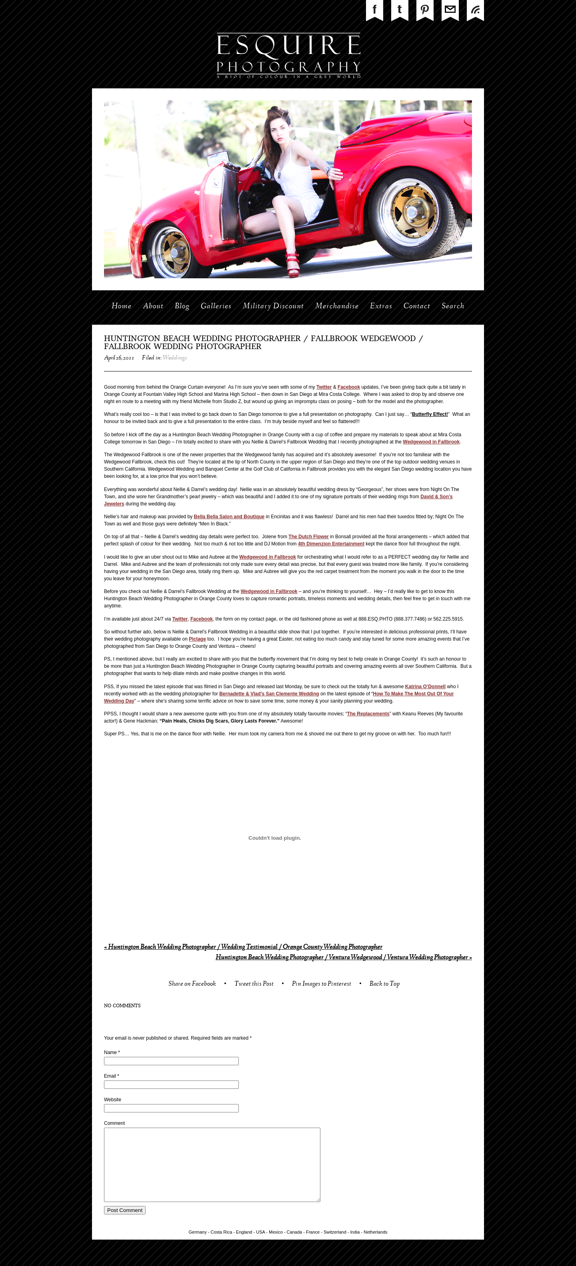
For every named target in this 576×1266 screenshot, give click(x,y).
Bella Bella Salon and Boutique (229, 516)
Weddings (175, 358)
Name (110, 1052)
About (153, 307)
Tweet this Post (254, 984)
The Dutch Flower (308, 536)
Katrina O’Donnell (425, 686)
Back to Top (385, 984)
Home (122, 307)
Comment (114, 1123)
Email (110, 1076)
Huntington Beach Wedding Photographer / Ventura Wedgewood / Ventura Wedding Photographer (344, 957)
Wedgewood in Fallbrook (431, 442)
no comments (122, 1006)
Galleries (216, 307)
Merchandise (337, 307)
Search (453, 307)
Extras (381, 307)
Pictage (197, 639)
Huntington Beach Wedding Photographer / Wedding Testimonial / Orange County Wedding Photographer (243, 947)
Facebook (349, 387)
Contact (417, 307)
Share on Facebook (192, 984)
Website (112, 1099)
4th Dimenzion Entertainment (331, 544)
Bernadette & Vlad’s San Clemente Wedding (269, 694)
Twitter (324, 387)
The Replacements (368, 714)
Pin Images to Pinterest (321, 984)
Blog (182, 307)
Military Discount (273, 307)
